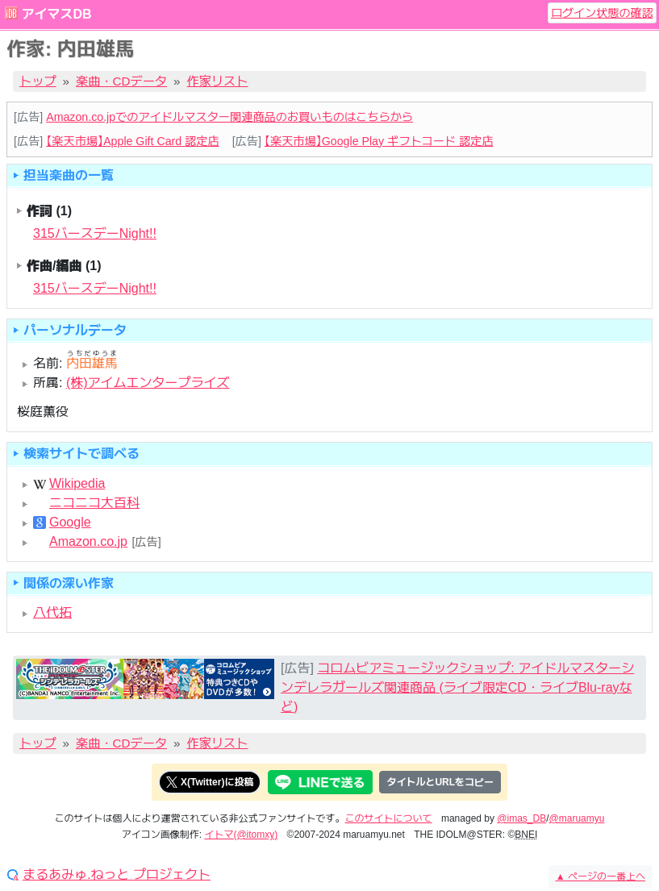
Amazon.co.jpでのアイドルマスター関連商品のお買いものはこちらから (229, 116)
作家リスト (217, 81)
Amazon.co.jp (88, 541)
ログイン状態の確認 (602, 12)
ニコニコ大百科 (94, 503)
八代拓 (52, 612)
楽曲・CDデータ (121, 81)
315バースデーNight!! (94, 233)
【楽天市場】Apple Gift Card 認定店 (132, 141)
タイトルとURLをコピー (440, 782)
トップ (37, 81)
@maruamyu (577, 818)
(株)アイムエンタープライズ (148, 382)
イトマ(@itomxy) (240, 834)
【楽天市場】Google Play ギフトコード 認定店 (379, 141)
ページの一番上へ (600, 876)
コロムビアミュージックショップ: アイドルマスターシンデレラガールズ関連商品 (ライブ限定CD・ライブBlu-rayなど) (457, 687)
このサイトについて (388, 818)
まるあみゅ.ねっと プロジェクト (117, 874)
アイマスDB (56, 14)
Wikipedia (77, 483)
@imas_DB (521, 818)
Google (70, 522)
